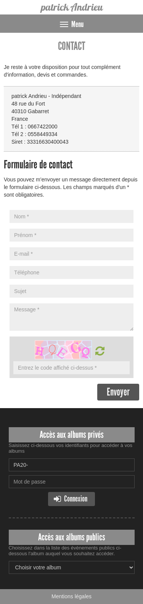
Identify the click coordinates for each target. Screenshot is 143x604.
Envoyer (118, 392)
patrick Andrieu (72, 7)
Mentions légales (71, 596)
